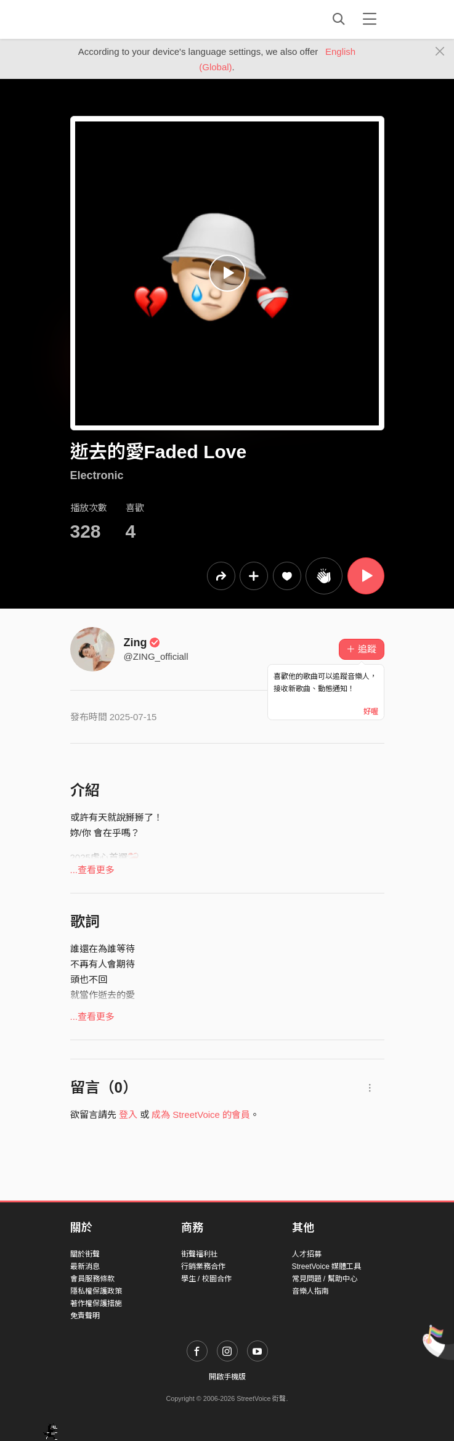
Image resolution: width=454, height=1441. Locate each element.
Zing (142, 642)
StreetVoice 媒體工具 (327, 1266)
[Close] (440, 51)
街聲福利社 (199, 1254)
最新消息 (85, 1266)
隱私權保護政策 (96, 1291)
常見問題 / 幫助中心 (324, 1279)
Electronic (97, 475)
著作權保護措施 (96, 1303)
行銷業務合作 (203, 1266)
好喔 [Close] (370, 711)
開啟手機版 (227, 1377)
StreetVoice (121, 19)
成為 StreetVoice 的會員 (201, 1114)
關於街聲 (85, 1254)
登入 (128, 1114)
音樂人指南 (310, 1291)
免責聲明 (85, 1316)
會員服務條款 (92, 1279)
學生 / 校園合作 (206, 1279)
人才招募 (307, 1254)
